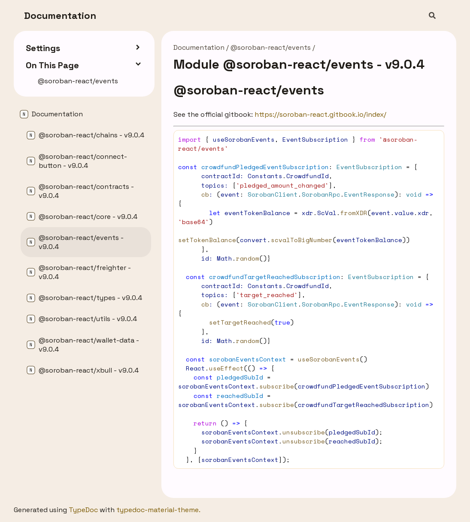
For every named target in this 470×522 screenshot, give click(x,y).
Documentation (60, 15)
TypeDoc (83, 509)
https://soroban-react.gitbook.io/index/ (320, 114)
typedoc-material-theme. (158, 509)
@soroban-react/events (270, 47)
